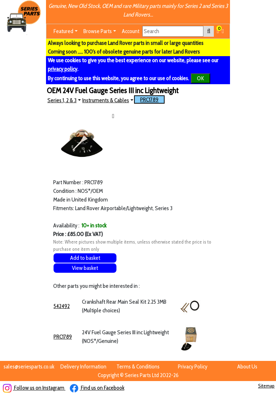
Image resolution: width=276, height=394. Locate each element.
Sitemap (266, 386)
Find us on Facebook (97, 387)
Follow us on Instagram (34, 387)
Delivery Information (83, 366)
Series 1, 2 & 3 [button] (62, 100)
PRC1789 (149, 99)
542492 (62, 306)
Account (130, 31)
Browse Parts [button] (97, 31)
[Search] (172, 31)
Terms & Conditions (138, 366)
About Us (247, 366)
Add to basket (85, 257)
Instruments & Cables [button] (105, 100)
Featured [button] (63, 31)
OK (200, 78)
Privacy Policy (192, 366)
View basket (85, 267)
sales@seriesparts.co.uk (29, 366)
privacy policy (62, 68)
